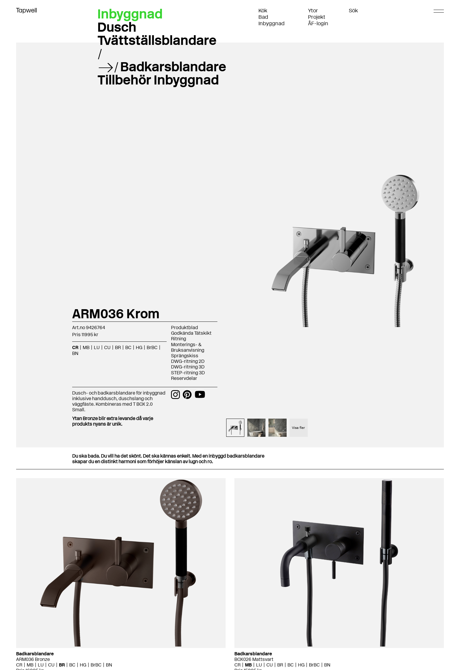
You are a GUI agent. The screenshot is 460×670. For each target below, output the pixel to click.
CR (75, 347)
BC (128, 347)
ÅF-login (318, 23)
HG (139, 347)
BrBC (152, 347)
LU (97, 347)
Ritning (178, 338)
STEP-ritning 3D (188, 372)
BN (75, 353)
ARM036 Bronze (33, 659)
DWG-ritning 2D (187, 361)
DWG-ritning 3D (187, 367)
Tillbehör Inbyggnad (158, 80)
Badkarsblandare (173, 67)
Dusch (116, 27)
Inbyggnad (271, 23)
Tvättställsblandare (157, 40)
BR (118, 347)
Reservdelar (184, 378)
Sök (353, 10)
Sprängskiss (184, 355)
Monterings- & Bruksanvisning (187, 347)
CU (107, 347)
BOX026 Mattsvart (253, 659)
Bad (263, 17)
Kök (262, 10)
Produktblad (184, 327)
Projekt (316, 17)
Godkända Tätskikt (191, 333)
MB (86, 347)
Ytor (313, 10)
